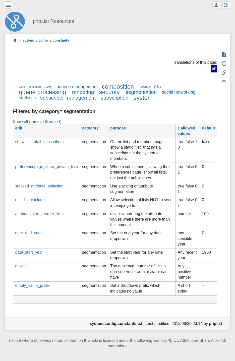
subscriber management (68, 98)
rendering (83, 92)
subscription (114, 98)
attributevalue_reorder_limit (39, 214)
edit (18, 128)
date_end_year (28, 233)
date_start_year (29, 252)
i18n (157, 87)
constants (61, 41)
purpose (118, 128)
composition (118, 86)
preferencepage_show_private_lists (46, 167)
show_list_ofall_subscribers (39, 142)
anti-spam (35, 86)
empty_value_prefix (32, 285)
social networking (179, 92)
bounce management (77, 86)
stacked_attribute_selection (39, 186)
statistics (27, 97)
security (109, 92)
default (208, 128)
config (43, 41)
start (15, 40)
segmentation (141, 92)
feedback (145, 86)
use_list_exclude (30, 200)
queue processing (42, 92)
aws (48, 86)
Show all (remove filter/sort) (37, 122)
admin (22, 86)
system (28, 41)
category (90, 128)
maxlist (21, 266)
